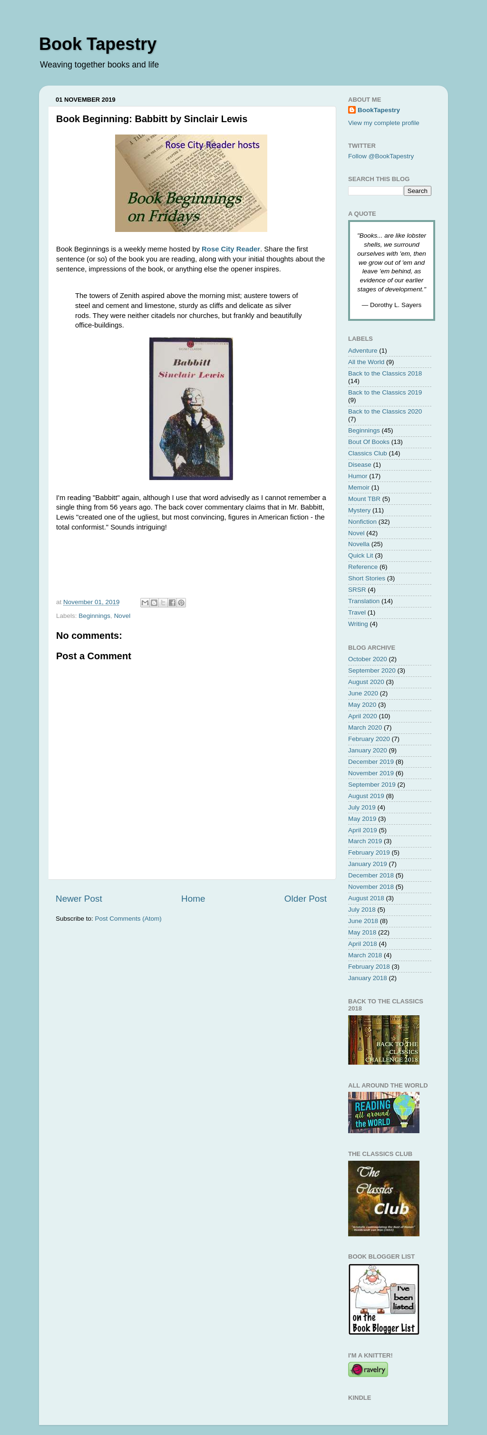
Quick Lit (360, 555)
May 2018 (362, 932)
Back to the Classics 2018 (385, 373)
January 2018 (367, 978)
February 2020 (369, 738)
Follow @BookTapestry (381, 156)
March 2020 (365, 727)
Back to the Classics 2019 (385, 392)
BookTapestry (379, 110)
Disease (359, 464)
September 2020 (372, 670)
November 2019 (371, 773)
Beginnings (94, 615)
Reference (363, 566)
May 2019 (362, 818)
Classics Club (367, 453)
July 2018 (362, 909)
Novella (359, 544)
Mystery (359, 510)
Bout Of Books (369, 441)
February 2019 (369, 852)
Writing (358, 623)
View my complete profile (383, 122)
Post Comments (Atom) (128, 918)
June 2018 (363, 921)
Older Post (305, 899)
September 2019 (372, 784)
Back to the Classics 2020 (385, 411)
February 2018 (369, 966)
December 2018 (371, 875)
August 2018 (366, 898)
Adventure (363, 350)
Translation (364, 601)
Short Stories (366, 578)
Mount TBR (364, 498)
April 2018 (362, 943)
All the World (366, 362)
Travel (357, 612)
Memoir (359, 487)
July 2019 (362, 807)
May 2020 (362, 704)
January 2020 (367, 750)
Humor (358, 476)
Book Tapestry (97, 44)
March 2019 (365, 841)
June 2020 (363, 693)
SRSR (357, 589)
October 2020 (367, 659)
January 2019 (367, 863)
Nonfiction (362, 521)
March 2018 (365, 955)
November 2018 (371, 886)
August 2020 (366, 681)
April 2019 (362, 830)
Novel (122, 615)
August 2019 (366, 795)
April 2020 (362, 716)
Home (193, 899)
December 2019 (371, 761)
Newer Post (79, 899)
